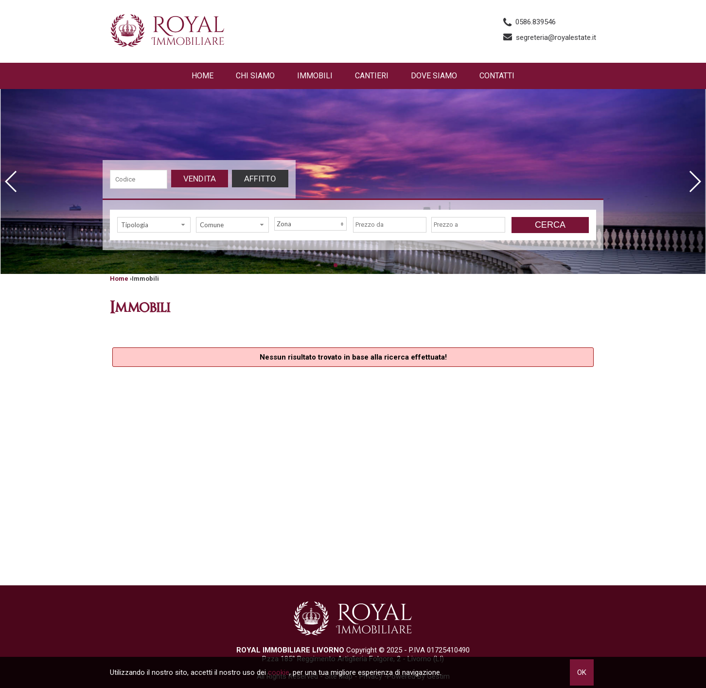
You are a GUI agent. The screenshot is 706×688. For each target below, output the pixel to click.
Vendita (199, 178)
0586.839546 (535, 22)
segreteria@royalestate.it (556, 37)
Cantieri (371, 75)
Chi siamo (255, 75)
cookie (278, 672)
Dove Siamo (434, 75)
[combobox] (154, 225)
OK (581, 672)
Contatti (496, 75)
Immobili (315, 75)
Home (202, 75)
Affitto (260, 178)
